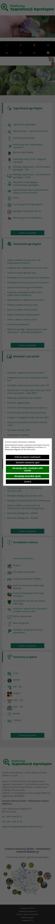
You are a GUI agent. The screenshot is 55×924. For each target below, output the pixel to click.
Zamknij (27, 481)
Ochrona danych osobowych (27, 457)
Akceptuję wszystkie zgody (27, 476)
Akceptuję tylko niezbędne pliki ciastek (27, 469)
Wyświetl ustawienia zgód (27, 462)
